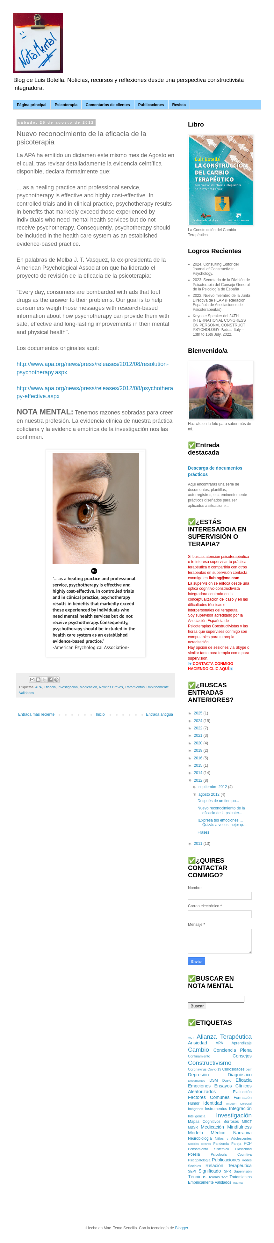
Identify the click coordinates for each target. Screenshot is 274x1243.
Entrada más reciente (36, 714)
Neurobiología (200, 1138)
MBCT (247, 1121)
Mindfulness (239, 1127)
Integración (240, 1108)
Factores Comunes (208, 1097)
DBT (249, 1069)
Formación (243, 1097)
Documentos (196, 1080)
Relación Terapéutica (229, 1165)
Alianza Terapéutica (224, 1036)
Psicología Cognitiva (231, 1154)
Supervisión (243, 1171)
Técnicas (197, 1176)
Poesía (194, 1154)
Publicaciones (151, 105)
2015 (199, 765)
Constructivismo (209, 1062)
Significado (209, 1171)
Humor (193, 1103)
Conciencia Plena (232, 1050)
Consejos (242, 1055)
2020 (199, 743)
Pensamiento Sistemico (208, 1149)
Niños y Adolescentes (233, 1138)
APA (38, 687)
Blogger (181, 1228)
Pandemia (221, 1143)
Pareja (236, 1143)
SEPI (192, 1171)
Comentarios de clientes (108, 105)
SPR (227, 1171)
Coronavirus (197, 1069)
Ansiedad (197, 1042)
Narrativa (242, 1132)
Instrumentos (216, 1109)
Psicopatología (199, 1160)
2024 (199, 721)
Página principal (32, 105)
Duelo (226, 1080)
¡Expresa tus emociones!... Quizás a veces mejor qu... (223, 822)
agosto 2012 (209, 794)
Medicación (88, 687)
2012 (199, 780)
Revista (179, 105)
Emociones (199, 1085)
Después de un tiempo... (218, 801)
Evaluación (242, 1092)
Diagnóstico (240, 1074)
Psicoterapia (66, 105)
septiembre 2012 (213, 787)
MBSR (193, 1127)
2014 (199, 773)
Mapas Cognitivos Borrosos (213, 1121)
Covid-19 (214, 1069)
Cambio (198, 1049)
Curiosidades (233, 1069)
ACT (191, 1037)
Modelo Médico (207, 1132)
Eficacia (50, 687)
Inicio (100, 714)
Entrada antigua (159, 714)
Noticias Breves (111, 687)
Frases (203, 832)
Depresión (198, 1074)
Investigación (68, 687)
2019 (199, 750)
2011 (199, 843)
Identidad (212, 1103)
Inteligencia (197, 1116)
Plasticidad (243, 1149)
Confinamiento (199, 1056)
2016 (199, 758)
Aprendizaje (242, 1043)
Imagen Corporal (239, 1103)
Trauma (237, 1182)
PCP (248, 1143)
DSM (213, 1080)
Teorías (214, 1177)
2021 (199, 735)
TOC (224, 1177)
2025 (199, 713)
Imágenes (195, 1109)
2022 (199, 728)
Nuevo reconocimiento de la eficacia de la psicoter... (221, 810)
